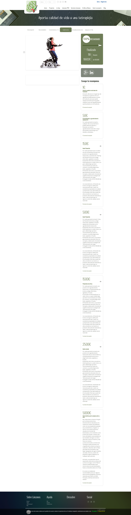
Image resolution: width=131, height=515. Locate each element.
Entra (98, 2)
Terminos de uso (101, 511)
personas (85, 107)
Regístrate (103, 2)
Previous (24, 52)
